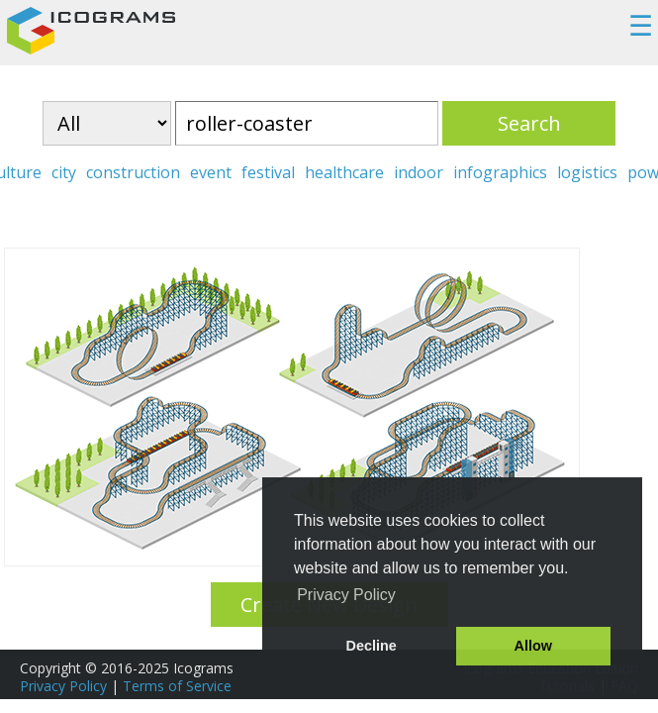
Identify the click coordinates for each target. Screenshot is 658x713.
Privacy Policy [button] (346, 594)
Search (529, 123)
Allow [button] (533, 646)
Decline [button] (371, 646)
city (63, 172)
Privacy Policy (63, 685)
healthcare (344, 172)
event (211, 172)
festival (268, 172)
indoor (418, 172)
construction (133, 172)
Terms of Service (177, 685)
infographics (500, 172)
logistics (587, 172)
